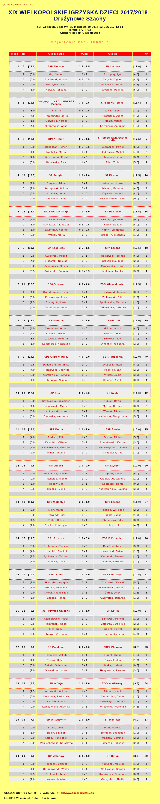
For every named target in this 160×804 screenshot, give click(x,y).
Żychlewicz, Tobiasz (56, 556)
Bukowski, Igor (113, 338)
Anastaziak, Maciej (56, 266)
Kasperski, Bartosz (113, 556)
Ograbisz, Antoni (113, 193)
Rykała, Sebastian (56, 665)
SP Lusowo (113, 66)
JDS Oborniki (113, 320)
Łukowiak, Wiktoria (56, 338)
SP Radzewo (113, 211)
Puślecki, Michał (56, 333)
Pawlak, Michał (112, 437)
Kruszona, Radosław (56, 696)
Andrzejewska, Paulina (113, 489)
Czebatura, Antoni (56, 328)
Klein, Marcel (56, 510)
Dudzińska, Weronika (56, 364)
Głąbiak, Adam (113, 473)
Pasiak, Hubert (56, 660)
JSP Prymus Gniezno (56, 611)
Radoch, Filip (56, 437)
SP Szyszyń (113, 465)
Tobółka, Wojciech (112, 510)
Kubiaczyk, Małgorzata (113, 416)
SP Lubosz (56, 465)
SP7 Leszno (113, 248)
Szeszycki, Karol (56, 302)
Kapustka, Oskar (113, 115)
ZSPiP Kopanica (112, 538)
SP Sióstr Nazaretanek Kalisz (113, 139)
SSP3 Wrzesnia (113, 356)
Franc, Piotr (56, 110)
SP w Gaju (56, 683)
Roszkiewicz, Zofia (56, 115)
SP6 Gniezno (56, 284)
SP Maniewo (113, 719)
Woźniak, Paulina (113, 89)
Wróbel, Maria (56, 235)
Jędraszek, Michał (112, 152)
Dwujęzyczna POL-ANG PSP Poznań (56, 102)
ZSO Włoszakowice (112, 284)
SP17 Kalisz (56, 139)
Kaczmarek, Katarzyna (56, 343)
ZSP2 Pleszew (113, 647)
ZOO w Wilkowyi (112, 683)
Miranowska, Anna (56, 126)
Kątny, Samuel (113, 224)
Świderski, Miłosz (56, 255)
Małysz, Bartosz (113, 406)
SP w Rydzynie (56, 719)
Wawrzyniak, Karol (56, 157)
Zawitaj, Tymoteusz (113, 219)
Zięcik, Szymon (56, 732)
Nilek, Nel (113, 525)
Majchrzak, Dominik (113, 624)
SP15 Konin (112, 175)
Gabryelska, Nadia (112, 779)
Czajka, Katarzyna (56, 525)
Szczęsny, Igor (113, 74)
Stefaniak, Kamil (56, 774)
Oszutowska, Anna (56, 307)
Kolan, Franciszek (56, 738)
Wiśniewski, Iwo (113, 183)
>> (31, 4)
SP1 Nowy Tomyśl (113, 102)
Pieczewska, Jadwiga (56, 369)
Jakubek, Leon (113, 157)
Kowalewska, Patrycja (56, 375)
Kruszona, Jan (56, 701)
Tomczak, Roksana (113, 743)
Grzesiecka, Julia (113, 261)
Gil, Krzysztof (112, 328)
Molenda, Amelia (113, 271)
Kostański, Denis (112, 483)
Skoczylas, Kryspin (56, 582)
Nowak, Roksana (56, 89)
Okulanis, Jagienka (113, 343)
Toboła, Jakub (113, 515)
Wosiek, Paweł (113, 629)
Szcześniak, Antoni (113, 696)
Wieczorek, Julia (56, 198)
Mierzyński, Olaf (56, 84)
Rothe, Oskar (56, 520)
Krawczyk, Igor (56, 515)
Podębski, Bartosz (56, 764)
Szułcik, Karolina (112, 561)
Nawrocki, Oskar (113, 551)
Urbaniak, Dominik (56, 551)
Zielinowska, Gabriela (112, 307)
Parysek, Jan (113, 660)
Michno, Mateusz (112, 188)
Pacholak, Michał (56, 478)
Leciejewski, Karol (56, 411)
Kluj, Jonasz (56, 74)
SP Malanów (56, 756)
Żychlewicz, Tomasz (56, 546)
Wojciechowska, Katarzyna (56, 743)
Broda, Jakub (56, 727)
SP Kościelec (56, 248)
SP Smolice (56, 320)
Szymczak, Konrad (56, 229)
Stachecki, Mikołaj (56, 79)
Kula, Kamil (56, 629)
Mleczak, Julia (56, 489)
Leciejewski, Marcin (56, 406)
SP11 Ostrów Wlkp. (56, 211)
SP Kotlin (113, 611)
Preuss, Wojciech (56, 587)
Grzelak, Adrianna (56, 670)
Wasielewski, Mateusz (113, 587)
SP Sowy (56, 393)
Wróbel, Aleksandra (113, 235)
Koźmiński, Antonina (112, 126)
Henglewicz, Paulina (112, 670)
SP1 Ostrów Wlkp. (56, 356)
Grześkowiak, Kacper (113, 292)
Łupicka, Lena (56, 193)
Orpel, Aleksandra (113, 634)
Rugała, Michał (113, 121)
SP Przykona (56, 647)
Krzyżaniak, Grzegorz (112, 774)
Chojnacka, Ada (112, 452)
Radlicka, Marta (56, 152)
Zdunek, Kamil (113, 691)
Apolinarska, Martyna (113, 302)
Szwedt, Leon (112, 110)
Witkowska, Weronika (113, 706)
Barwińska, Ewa (56, 162)
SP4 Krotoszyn (113, 574)
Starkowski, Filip (113, 520)
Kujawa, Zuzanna (56, 634)
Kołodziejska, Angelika (56, 706)
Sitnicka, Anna (56, 561)
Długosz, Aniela (113, 380)
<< (26, 4)
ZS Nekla (113, 393)
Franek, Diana (113, 655)
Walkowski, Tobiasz (113, 255)
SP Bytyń (113, 756)
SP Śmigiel (56, 175)
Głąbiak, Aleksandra (112, 478)
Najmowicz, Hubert (112, 84)
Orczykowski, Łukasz (56, 292)
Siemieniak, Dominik (56, 473)
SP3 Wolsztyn (56, 502)
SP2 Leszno (113, 502)
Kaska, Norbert (112, 665)
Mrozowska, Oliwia (113, 266)
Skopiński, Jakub (56, 655)
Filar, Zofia (112, 162)
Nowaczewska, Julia (112, 198)
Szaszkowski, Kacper (113, 442)
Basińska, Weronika (56, 416)
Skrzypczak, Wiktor (56, 188)
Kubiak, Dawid (113, 401)
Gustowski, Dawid (113, 582)
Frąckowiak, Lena (56, 297)
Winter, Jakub (112, 375)
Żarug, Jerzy (113, 592)
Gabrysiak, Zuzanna (112, 597)
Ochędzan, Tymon (56, 147)
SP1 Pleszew (56, 538)
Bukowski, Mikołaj (113, 618)
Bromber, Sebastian (113, 732)
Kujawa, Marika (56, 779)
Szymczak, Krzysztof (56, 224)
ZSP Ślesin (113, 429)
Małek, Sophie (56, 452)
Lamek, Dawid (56, 219)
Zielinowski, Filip (112, 297)
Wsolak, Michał (112, 411)
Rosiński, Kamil (112, 546)
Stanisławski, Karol (56, 618)
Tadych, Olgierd (112, 79)
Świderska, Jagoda (56, 271)
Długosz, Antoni (112, 364)
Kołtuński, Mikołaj (113, 764)
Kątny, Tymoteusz (113, 229)
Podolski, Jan (112, 369)
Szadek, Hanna (56, 597)
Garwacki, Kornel (56, 121)
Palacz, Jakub (112, 333)
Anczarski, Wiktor (56, 691)
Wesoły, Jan (56, 483)
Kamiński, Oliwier (56, 442)
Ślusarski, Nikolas (56, 261)
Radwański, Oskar (56, 624)
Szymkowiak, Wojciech (56, 401)
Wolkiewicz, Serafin (113, 769)
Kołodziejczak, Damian (113, 447)
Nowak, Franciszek (56, 592)
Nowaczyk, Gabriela (112, 701)
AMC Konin (56, 574)
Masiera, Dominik (113, 738)
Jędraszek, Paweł (113, 147)
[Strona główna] (13, 4)
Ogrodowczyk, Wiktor (56, 769)
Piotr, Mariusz (113, 727)
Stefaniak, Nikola (56, 380)
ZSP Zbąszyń (56, 66)
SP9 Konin (56, 429)
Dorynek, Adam (56, 183)
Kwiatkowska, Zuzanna (56, 447)
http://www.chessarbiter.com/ (76, 793)
